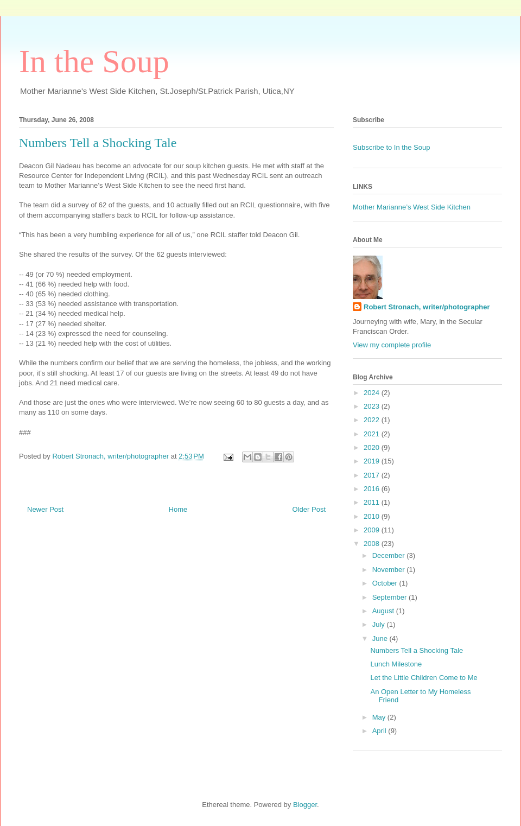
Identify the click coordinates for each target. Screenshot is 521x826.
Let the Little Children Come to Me (423, 677)
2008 (373, 543)
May (379, 717)
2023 (373, 406)
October (385, 583)
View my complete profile (392, 345)
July (379, 624)
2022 (373, 420)
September (390, 597)
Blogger (305, 804)
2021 (373, 434)
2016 (373, 489)
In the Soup (94, 61)
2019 (373, 461)
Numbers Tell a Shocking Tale (416, 650)
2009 (373, 530)
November (389, 570)
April (380, 731)
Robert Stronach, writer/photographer (427, 307)
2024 (373, 393)
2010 (373, 516)
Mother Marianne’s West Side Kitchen (412, 207)
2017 (373, 475)
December (389, 555)
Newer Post (45, 509)
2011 (373, 502)
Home (178, 509)
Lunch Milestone (396, 664)
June (381, 638)
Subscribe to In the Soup (391, 147)
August (384, 611)
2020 (373, 447)
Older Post (309, 509)
